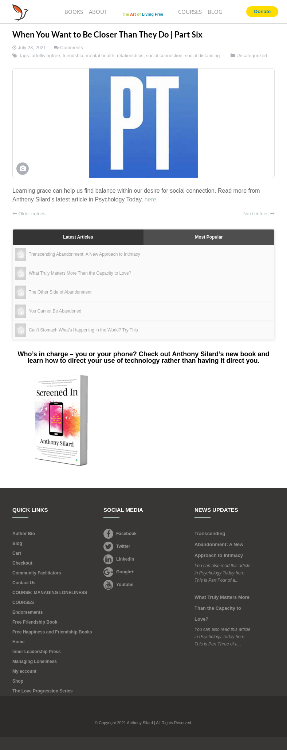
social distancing (202, 55)
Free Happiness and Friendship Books (52, 632)
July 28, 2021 (32, 47)
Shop (17, 681)
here (150, 199)
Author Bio (23, 533)
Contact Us (23, 582)
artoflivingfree (46, 55)
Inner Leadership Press (36, 651)
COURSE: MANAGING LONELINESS (49, 592)
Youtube (118, 584)
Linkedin (118, 559)
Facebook (120, 533)
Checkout (22, 563)
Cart (16, 553)
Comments (71, 47)
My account (24, 671)
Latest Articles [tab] (78, 237)
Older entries (29, 213)
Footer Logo (143, 712)
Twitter (116, 546)
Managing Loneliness (34, 661)
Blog (17, 543)
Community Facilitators (36, 573)
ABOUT (98, 11)
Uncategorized (251, 55)
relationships (130, 55)
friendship (73, 55)
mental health (100, 55)
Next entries (259, 213)
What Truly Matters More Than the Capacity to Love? (221, 608)
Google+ (118, 571)
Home (18, 641)
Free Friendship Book (34, 622)
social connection (164, 55)
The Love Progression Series (42, 691)
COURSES (190, 11)
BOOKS (73, 11)
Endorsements (27, 612)
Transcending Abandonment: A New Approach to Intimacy (218, 544)
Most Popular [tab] (209, 237)
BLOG (215, 11)
